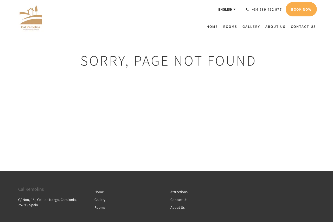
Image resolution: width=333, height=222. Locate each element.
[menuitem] (214, 26)
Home (99, 191)
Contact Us (178, 199)
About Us (177, 207)
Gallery (100, 199)
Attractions (179, 191)
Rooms (99, 207)
